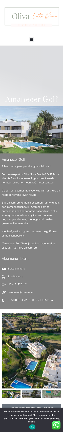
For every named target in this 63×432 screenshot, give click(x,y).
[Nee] (58, 419)
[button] (31, 39)
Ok (32, 427)
